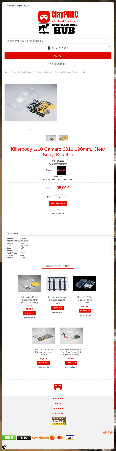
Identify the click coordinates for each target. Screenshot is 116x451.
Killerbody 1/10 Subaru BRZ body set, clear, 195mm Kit (43, 352)
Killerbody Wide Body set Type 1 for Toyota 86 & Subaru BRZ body (71, 352)
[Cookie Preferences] (4, 446)
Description (12, 233)
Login (19, 6)
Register (27, 6)
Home (7, 72)
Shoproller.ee (108, 432)
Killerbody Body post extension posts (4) (57, 298)
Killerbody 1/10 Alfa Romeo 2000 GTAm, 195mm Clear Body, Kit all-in (29, 301)
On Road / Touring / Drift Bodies (30, 72)
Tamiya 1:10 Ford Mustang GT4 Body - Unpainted (85, 300)
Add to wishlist (58, 213)
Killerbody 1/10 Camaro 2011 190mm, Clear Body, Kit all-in (65, 72)
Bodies (13, 72)
